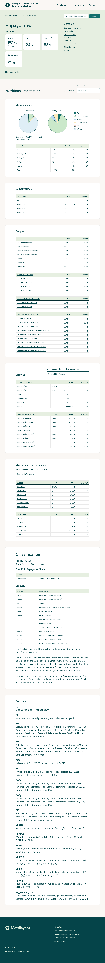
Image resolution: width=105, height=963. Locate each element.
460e (54, 150)
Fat (18, 150)
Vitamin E (20, 406)
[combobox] (76, 16)
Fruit (22, 15)
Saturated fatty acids (24, 243)
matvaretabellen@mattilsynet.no (17, 951)
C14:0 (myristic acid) (24, 283)
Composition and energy (74, 28)
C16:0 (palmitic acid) (24, 287)
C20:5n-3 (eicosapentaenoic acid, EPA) (31, 342)
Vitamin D (20, 402)
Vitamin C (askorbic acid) (26, 446)
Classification (69, 47)
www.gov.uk (50, 820)
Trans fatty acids (23, 247)
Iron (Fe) (20, 518)
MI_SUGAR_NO (70, 204)
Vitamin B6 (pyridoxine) (25, 434)
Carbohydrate (22, 154)
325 (53, 534)
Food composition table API (64, 931)
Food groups (63, 5)
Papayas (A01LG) (36, 569)
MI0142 (54, 170)
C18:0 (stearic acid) (24, 291)
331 (65, 200)
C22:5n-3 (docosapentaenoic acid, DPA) (31, 346)
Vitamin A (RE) (22, 390)
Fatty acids (68, 31)
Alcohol (19, 166)
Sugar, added (21, 208)
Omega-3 (20, 259)
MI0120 (54, 486)
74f (65, 263)
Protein (19, 162)
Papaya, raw (31, 15)
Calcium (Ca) (21, 490)
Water (19, 170)
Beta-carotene (23, 398)
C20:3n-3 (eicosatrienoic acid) (28, 326)
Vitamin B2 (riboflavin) (25, 422)
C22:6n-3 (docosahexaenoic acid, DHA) (31, 350)
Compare (68, 90)
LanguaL (20, 676)
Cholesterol (21, 267)
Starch (19, 200)
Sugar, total (21, 204)
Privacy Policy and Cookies (64, 938)
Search (94, 16)
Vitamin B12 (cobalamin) (25, 442)
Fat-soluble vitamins (24, 382)
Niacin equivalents (23, 430)
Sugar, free (20, 212)
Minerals (67, 41)
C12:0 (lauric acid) (23, 279)
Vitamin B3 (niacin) (23, 426)
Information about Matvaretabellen (67, 934)
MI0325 (54, 386)
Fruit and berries (11, 15)
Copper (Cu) (21, 530)
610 (53, 158)
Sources (67, 50)
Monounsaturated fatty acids (27, 251)
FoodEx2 (20, 657)
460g (66, 279)
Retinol (20, 394)
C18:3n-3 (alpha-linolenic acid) (27, 322)
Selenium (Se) (21, 526)
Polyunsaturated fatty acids (27, 255)
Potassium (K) (22, 498)
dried (18, 72)
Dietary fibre (21, 158)
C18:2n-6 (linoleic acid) (25, 318)
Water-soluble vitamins (25, 414)
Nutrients (79, 5)
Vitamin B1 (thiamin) (24, 418)
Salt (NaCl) (21, 486)
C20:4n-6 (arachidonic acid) (27, 338)
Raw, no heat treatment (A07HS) (50, 579)
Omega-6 (20, 263)
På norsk (93, 5)
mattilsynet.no (59, 941)
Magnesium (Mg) (23, 502)
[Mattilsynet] (17, 928)
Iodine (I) (20, 534)
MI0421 (54, 430)
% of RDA (84, 382)
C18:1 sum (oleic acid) (24, 306)
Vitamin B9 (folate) (24, 438)
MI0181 (54, 154)
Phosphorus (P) (22, 506)
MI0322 (54, 390)
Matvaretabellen (21, 6)
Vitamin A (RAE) (22, 386)
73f (65, 259)
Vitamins (67, 37)
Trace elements (70, 44)
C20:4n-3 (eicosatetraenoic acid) (29, 334)
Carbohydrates (70, 34)
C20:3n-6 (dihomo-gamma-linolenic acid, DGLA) (34, 330)
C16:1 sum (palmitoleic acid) (27, 302)
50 (53, 166)
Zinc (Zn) (20, 522)
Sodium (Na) (21, 494)
